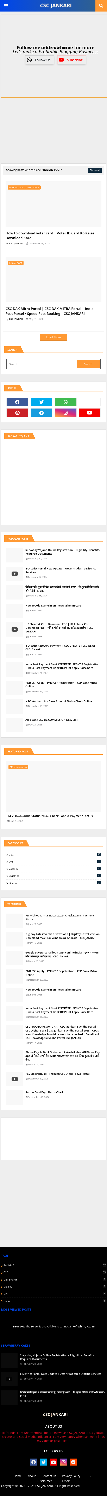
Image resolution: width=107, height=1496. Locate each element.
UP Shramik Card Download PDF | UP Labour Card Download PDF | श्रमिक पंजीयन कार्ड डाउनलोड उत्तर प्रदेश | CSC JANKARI (59, 627)
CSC (55, 854)
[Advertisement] (53, 129)
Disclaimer (44, 1481)
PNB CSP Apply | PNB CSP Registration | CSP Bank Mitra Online (61, 684)
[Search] (42, 364)
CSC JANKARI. (44, 1486)
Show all (95, 170)
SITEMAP (64, 1481)
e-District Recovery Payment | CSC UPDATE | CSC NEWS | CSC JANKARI (61, 647)
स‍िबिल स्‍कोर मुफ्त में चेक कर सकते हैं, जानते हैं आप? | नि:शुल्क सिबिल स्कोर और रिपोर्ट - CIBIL (62, 589)
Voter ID (55, 869)
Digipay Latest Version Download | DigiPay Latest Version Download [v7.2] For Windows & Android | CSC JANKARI (62, 936)
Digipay (55, 1286)
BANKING (55, 1265)
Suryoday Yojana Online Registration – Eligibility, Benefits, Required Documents (62, 551)
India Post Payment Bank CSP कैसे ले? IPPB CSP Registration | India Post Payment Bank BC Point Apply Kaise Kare (62, 666)
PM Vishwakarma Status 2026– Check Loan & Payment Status (49, 816)
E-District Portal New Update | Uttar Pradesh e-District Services (60, 570)
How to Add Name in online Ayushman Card (53, 605)
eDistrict (55, 876)
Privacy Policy (71, 1476)
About (31, 1476)
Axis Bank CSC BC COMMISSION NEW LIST (51, 720)
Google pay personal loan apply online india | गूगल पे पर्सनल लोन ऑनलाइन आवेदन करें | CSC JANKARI (62, 954)
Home (18, 1476)
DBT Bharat (55, 1279)
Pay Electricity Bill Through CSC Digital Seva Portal (57, 1074)
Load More (53, 337)
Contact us (49, 1476)
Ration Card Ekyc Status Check (44, 1092)
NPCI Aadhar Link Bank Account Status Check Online (58, 701)
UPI (55, 861)
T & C (89, 1476)
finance (55, 883)
